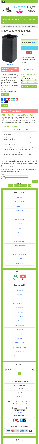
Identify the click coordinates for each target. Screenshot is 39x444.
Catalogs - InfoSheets (19, 258)
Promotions (24, 17)
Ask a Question (5, 94)
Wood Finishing (19, 263)
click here (34, 42)
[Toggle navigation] (3, 2)
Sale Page (9, 17)
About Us (19, 197)
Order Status (19, 294)
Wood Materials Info (19, 254)
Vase (22, 26)
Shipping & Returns (19, 299)
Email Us (19, 396)
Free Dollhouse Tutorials (19, 250)
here (10, 123)
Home (3, 17)
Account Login (19, 290)
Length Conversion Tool (29, 86)
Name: (2, 174)
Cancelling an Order (19, 321)
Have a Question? (32, 19)
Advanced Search (19, 219)
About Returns (19, 312)
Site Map (19, 338)
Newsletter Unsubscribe (19, 356)
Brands (17, 19)
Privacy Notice (19, 329)
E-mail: (2, 176)
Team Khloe (19, 232)
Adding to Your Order (19, 316)
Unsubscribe (19, 412)
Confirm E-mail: (4, 179)
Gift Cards (23, 19)
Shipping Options (19, 307)
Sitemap (19, 228)
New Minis (16, 17)
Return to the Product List (20, 185)
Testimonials (19, 223)
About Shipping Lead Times (19, 303)
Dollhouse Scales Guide (7, 19)
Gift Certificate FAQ (19, 342)
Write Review (5, 105)
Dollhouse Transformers (19, 245)
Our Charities (19, 237)
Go (19, 373)
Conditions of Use (19, 334)
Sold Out (29, 52)
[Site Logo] (7, 9)
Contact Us (4, 22)
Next (29, 185)
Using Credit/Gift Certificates (19, 347)
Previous (10, 185)
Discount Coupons (19, 351)
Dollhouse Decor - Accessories (13, 26)
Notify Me (35, 181)
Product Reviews (19, 210)
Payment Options (19, 325)
